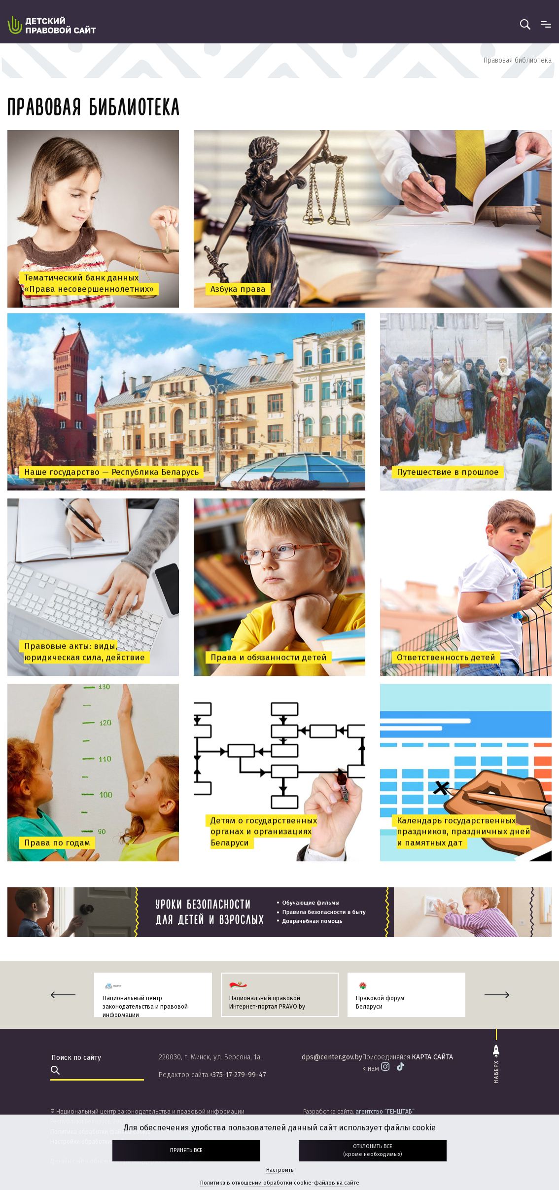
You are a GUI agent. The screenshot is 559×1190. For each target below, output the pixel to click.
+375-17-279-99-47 (238, 1075)
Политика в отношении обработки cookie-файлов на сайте (279, 1183)
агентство (385, 1111)
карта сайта (432, 1057)
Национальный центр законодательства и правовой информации (145, 1006)
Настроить (279, 1170)
